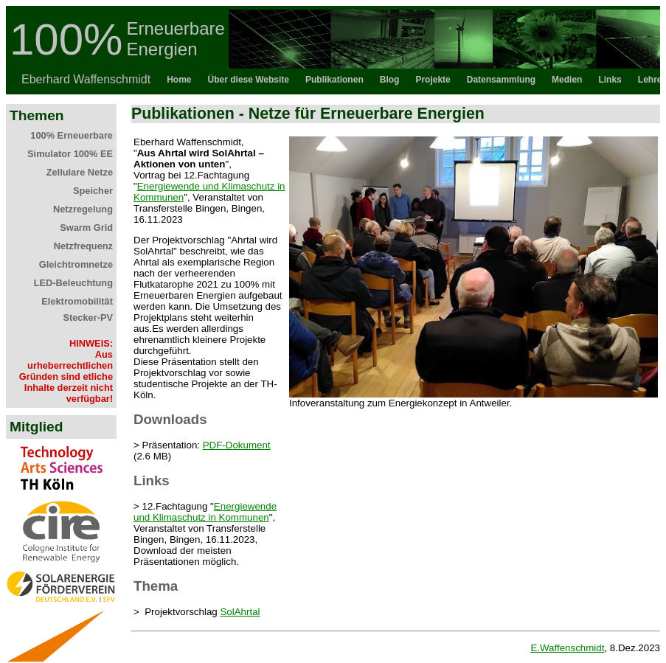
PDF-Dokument (237, 445)
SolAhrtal (240, 611)
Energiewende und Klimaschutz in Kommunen (205, 512)
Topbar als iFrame (333, 50)
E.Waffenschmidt (567, 647)
